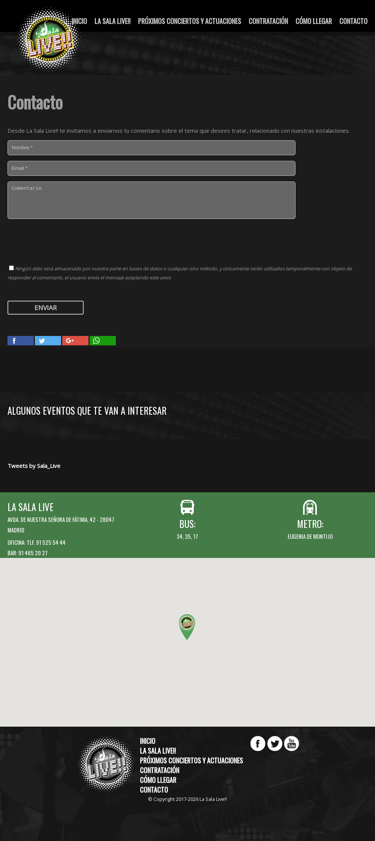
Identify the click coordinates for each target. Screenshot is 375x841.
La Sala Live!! (112, 21)
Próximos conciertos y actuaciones (189, 21)
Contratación (268, 21)
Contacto (353, 21)
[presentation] (65, 241)
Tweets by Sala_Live (34, 465)
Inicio (147, 741)
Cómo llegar (314, 21)
